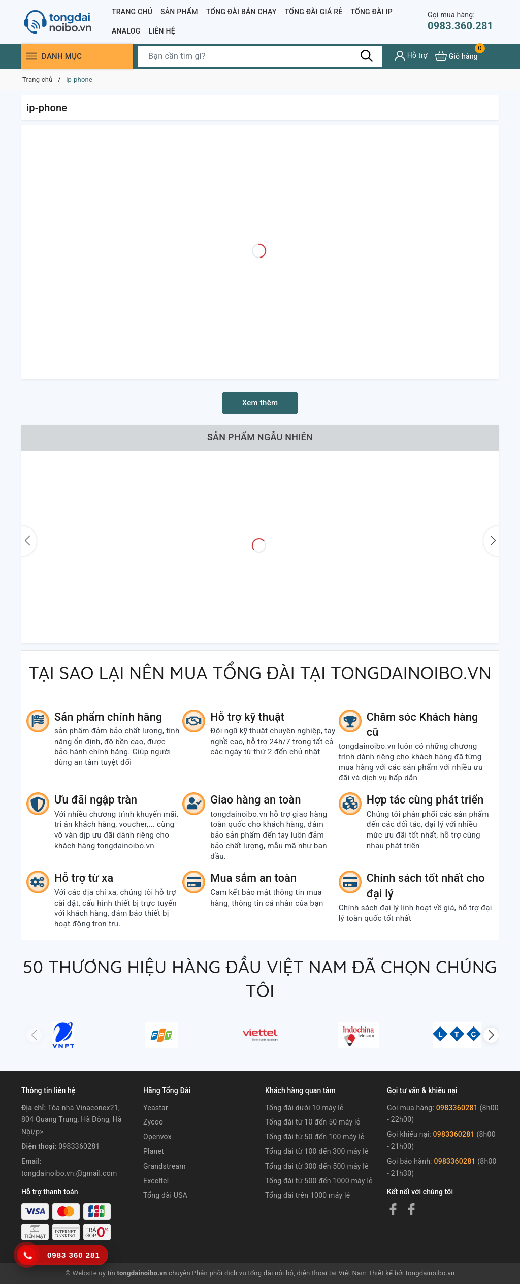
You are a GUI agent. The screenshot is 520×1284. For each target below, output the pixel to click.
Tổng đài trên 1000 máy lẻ (307, 1195)
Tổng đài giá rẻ (314, 12)
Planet (153, 1151)
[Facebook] (393, 1209)
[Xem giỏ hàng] (456, 56)
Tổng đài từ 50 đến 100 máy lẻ (315, 1137)
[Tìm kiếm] (366, 55)
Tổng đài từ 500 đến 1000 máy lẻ (319, 1181)
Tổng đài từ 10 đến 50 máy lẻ (312, 1122)
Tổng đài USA (165, 1195)
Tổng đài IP (371, 12)
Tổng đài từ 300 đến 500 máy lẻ (317, 1166)
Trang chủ (132, 12)
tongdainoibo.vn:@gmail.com (69, 1173)
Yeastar (155, 1108)
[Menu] (31, 56)
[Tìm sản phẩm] (260, 56)
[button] (491, 1035)
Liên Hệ (161, 31)
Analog (126, 31)
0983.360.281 (460, 21)
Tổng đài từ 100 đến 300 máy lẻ (317, 1151)
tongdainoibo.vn (430, 1273)
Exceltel (156, 1181)
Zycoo (153, 1122)
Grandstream (164, 1166)
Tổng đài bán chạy (241, 12)
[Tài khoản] (411, 56)
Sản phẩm (179, 12)
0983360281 (79, 1146)
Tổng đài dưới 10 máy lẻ (304, 1108)
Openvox (157, 1137)
